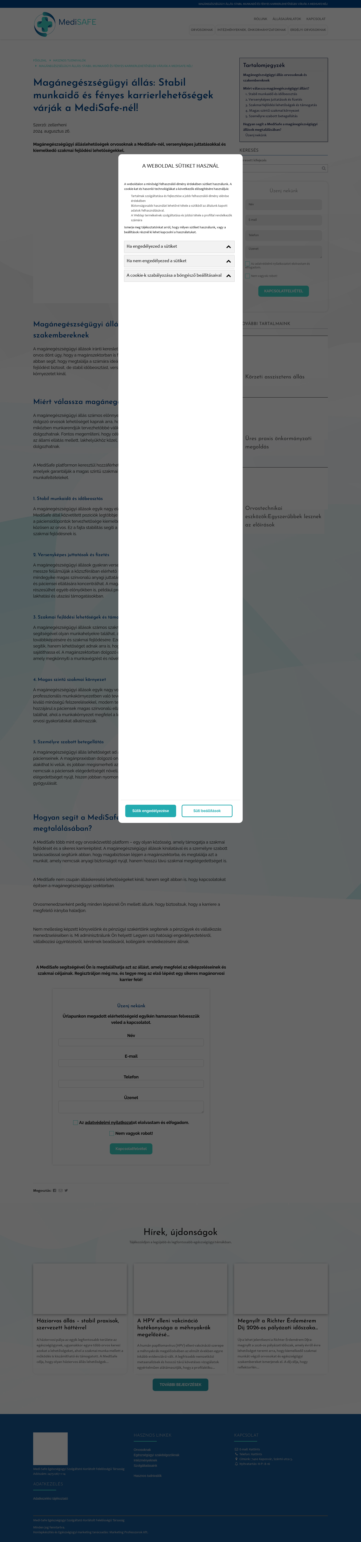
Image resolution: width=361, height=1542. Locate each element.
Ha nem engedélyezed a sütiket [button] (179, 261)
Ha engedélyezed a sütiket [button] (179, 247)
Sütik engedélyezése (150, 811)
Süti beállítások (207, 811)
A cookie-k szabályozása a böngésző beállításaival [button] (179, 276)
